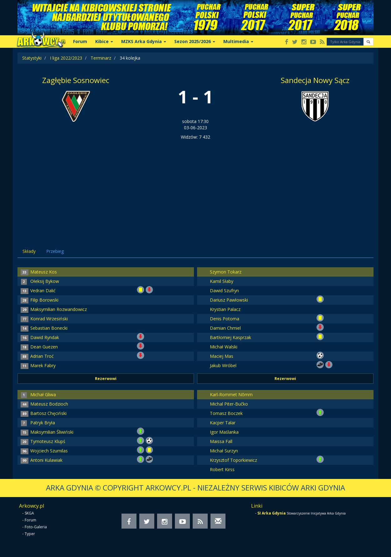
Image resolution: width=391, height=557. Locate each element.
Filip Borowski (44, 300)
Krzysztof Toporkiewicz (233, 460)
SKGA (29, 513)
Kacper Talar (222, 423)
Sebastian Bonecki (48, 328)
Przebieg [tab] (55, 251)
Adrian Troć (42, 356)
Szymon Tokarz (225, 272)
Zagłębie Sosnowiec (75, 80)
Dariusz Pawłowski (229, 300)
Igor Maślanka (224, 432)
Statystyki (32, 58)
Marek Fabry (43, 365)
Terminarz (101, 58)
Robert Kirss (222, 469)
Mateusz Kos (43, 272)
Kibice (104, 41)
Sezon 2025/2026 (194, 41)
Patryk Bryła (42, 423)
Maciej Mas (221, 356)
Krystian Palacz (225, 309)
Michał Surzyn (224, 451)
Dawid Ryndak (44, 337)
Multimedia (238, 41)
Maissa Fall (221, 441)
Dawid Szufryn (224, 290)
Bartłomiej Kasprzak (230, 337)
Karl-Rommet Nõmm (231, 394)
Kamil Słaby (221, 281)
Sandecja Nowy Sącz (315, 80)
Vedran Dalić (43, 290)
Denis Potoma (224, 319)
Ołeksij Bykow (44, 281)
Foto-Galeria (36, 527)
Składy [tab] (29, 251)
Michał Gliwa (43, 394)
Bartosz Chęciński (48, 413)
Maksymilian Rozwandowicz (58, 309)
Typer (30, 533)
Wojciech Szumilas (49, 451)
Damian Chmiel (225, 328)
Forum (80, 41)
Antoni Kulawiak (46, 460)
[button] (368, 42)
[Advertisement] (195, 187)
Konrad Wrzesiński (49, 319)
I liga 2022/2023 (66, 58)
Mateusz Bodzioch (49, 404)
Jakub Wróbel (223, 365)
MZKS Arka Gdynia (143, 41)
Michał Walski (223, 347)
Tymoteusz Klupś (47, 441)
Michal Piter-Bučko (229, 404)
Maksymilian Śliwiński (51, 432)
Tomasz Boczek (226, 413)
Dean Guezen (44, 347)
